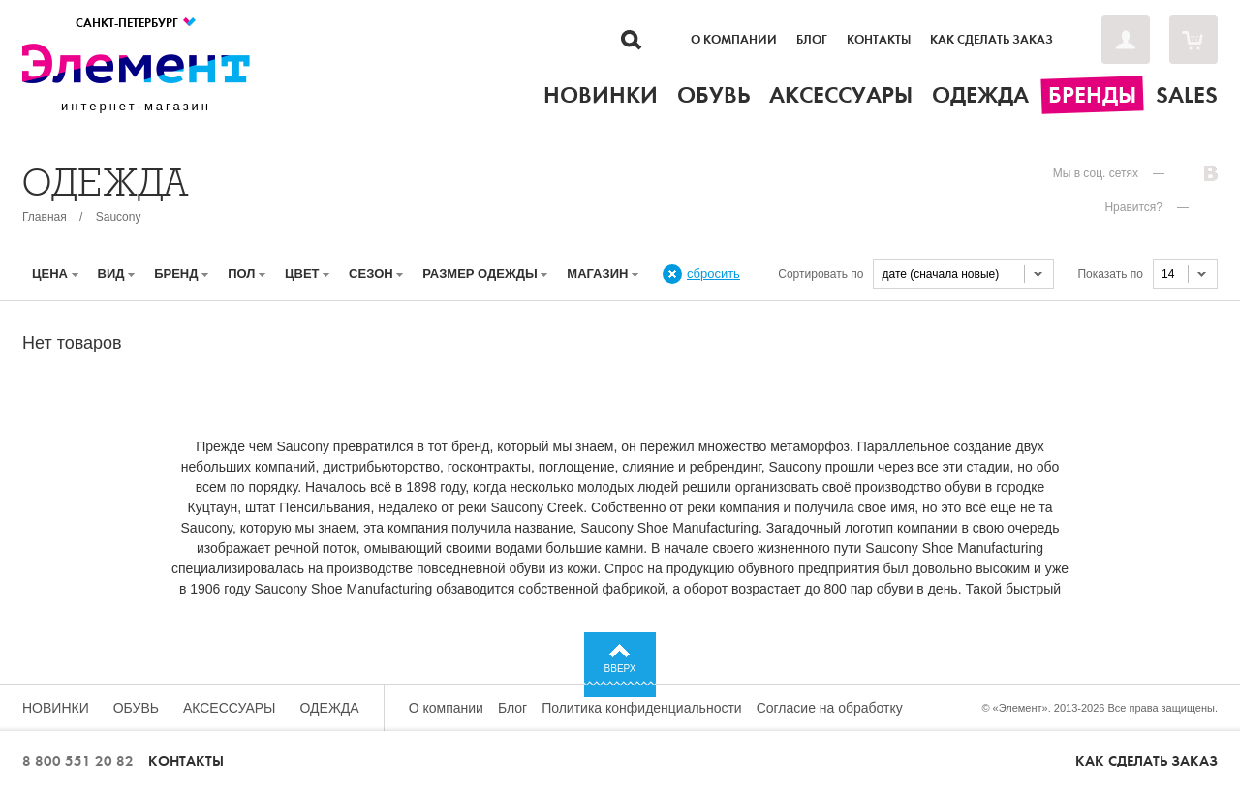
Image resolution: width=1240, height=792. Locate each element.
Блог (811, 39)
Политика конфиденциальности (642, 708)
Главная (44, 217)
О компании (734, 39)
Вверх (620, 668)
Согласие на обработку (830, 708)
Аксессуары (229, 708)
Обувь (136, 708)
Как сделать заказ (991, 39)
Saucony (118, 217)
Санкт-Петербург (137, 22)
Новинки (55, 708)
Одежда (329, 708)
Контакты (879, 39)
